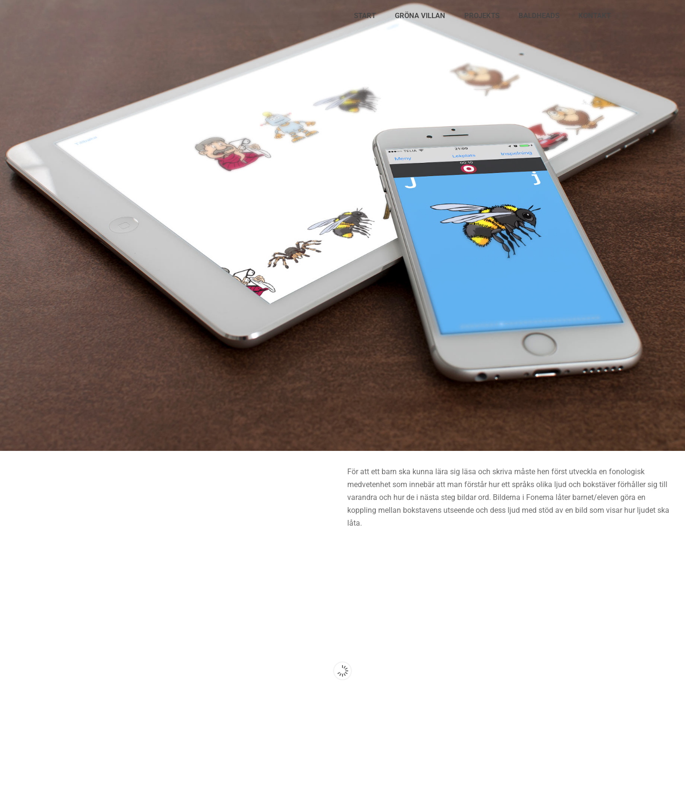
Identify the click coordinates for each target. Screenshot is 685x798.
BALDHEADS (539, 15)
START (365, 15)
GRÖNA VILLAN (420, 15)
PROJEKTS (481, 15)
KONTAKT (594, 15)
